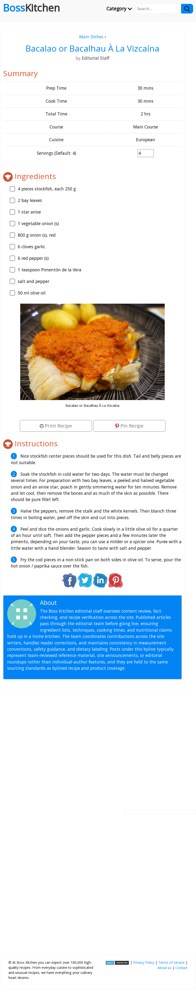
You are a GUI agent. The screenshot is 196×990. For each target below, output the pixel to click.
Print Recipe (56, 425)
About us (164, 967)
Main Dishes (91, 37)
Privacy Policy (143, 962)
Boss (31, 7)
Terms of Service (171, 962)
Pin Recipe (129, 425)
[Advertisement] (92, 746)
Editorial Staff (77, 603)
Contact (181, 967)
